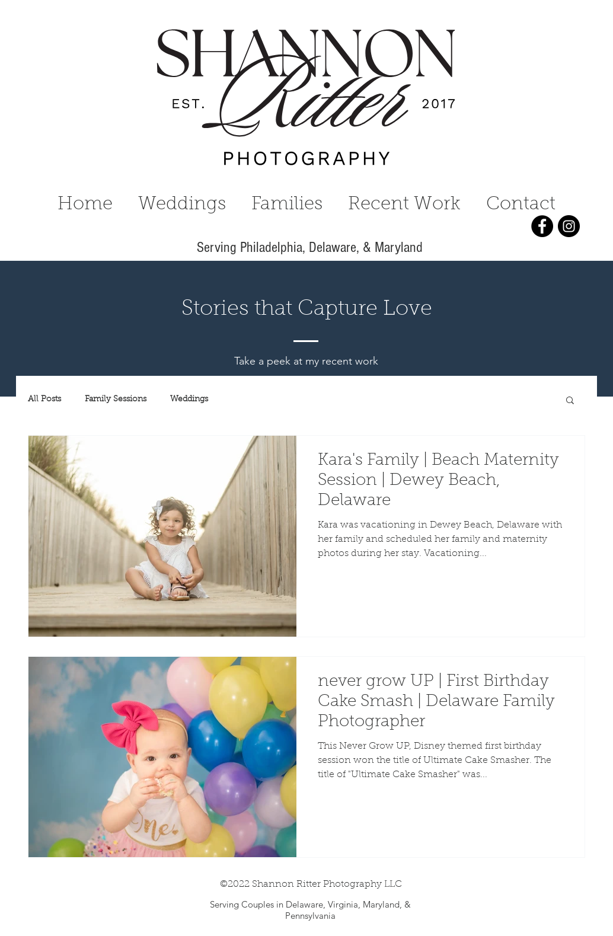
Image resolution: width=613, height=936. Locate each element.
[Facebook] (542, 226)
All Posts (44, 399)
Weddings (189, 399)
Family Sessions (115, 399)
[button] (570, 401)
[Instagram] (569, 226)
